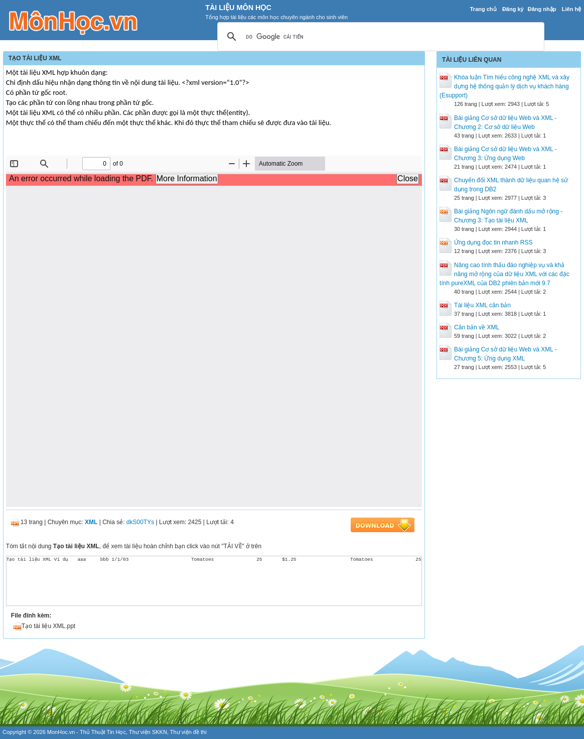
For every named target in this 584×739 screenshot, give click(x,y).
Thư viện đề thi (188, 732)
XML (91, 522)
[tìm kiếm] (379, 37)
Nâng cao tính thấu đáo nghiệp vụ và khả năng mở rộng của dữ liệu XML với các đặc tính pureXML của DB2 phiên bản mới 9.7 (504, 274)
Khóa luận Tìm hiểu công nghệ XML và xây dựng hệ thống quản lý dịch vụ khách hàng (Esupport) (504, 86)
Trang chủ (483, 9)
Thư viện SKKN (148, 732)
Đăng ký (513, 9)
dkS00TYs (140, 522)
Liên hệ (571, 9)
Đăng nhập (542, 9)
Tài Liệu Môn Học (238, 8)
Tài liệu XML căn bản (482, 305)
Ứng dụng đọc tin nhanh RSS (493, 242)
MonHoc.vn (61, 732)
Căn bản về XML (476, 327)
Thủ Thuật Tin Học (103, 732)
